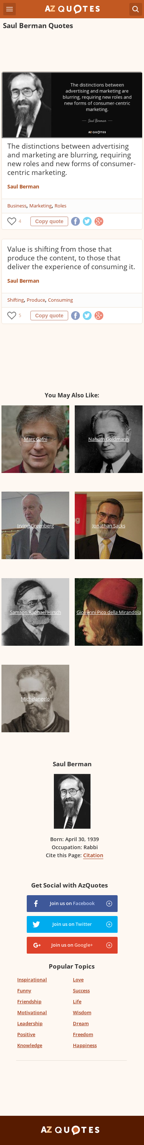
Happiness (85, 1045)
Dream (81, 1023)
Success (81, 990)
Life (77, 1001)
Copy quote (49, 221)
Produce (36, 300)
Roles (60, 205)
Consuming (60, 300)
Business (16, 205)
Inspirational (32, 979)
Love (78, 979)
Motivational (32, 1012)
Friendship (29, 1001)
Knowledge (29, 1045)
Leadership (30, 1023)
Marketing (40, 205)
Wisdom (82, 1012)
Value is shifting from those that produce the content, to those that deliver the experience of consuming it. (71, 258)
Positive (26, 1034)
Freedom (83, 1034)
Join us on (72, 903)
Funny (24, 990)
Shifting (15, 300)
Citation (93, 855)
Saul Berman (23, 186)
